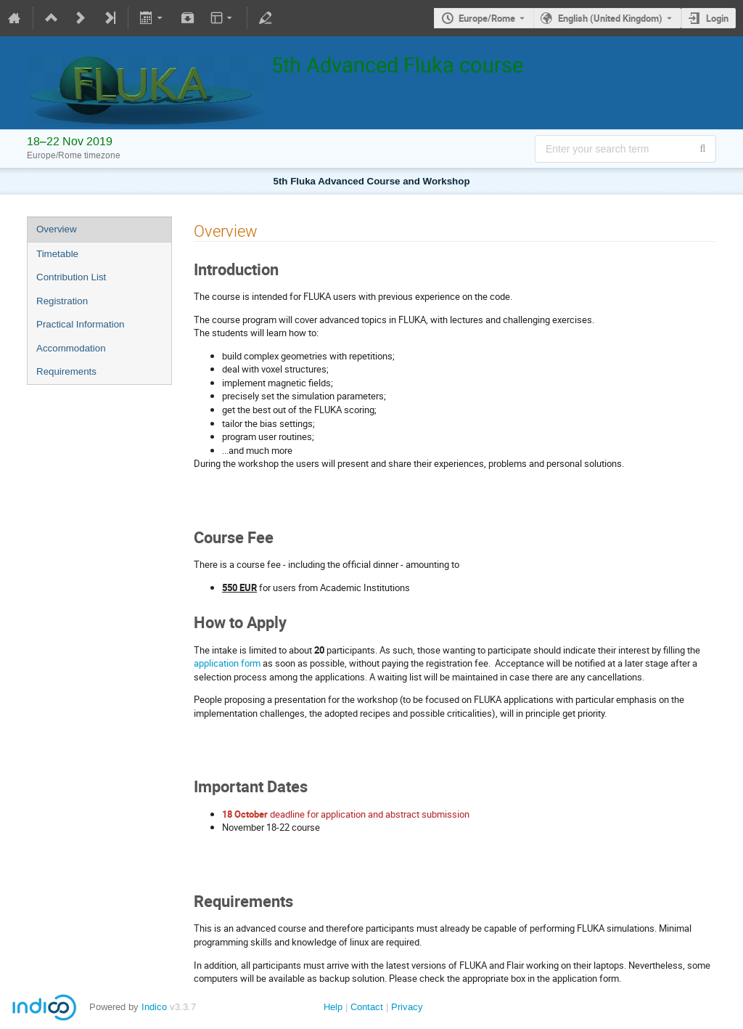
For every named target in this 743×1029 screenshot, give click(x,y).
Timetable (57, 253)
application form (227, 663)
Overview (56, 229)
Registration (62, 301)
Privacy (407, 1007)
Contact (366, 1007)
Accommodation (71, 348)
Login (717, 18)
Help (333, 1007)
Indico (154, 1007)
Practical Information (80, 324)
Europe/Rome (487, 18)
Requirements (66, 371)
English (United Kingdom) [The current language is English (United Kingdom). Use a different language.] (610, 18)
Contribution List (71, 277)
